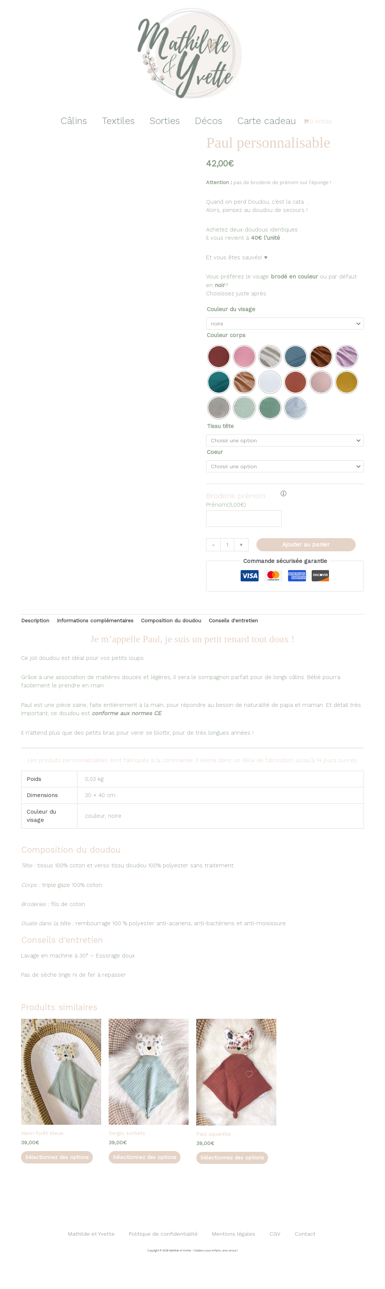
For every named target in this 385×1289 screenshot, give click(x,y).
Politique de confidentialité (169, 1255)
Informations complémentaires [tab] (103, 626)
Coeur (215, 454)
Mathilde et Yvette (98, 1255)
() (226, 508)
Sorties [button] (165, 120)
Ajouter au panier (307, 549)
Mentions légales (239, 1255)
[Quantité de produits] (227, 549)
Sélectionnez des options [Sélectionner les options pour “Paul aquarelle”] (227, 1170)
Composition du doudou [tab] (185, 626)
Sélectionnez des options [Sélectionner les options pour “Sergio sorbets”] (139, 1169)
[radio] (219, 357)
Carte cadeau (274, 120)
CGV (276, 1255)
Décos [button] (212, 120)
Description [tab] (36, 626)
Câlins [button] (66, 120)
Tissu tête (220, 427)
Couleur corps (226, 336)
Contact (300, 1255)
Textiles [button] (114, 120)
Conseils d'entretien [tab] (251, 626)
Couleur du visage (231, 309)
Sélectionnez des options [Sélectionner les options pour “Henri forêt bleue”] (52, 1169)
